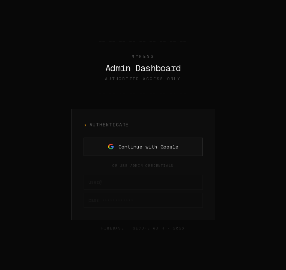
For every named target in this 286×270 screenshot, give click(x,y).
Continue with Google (143, 147)
